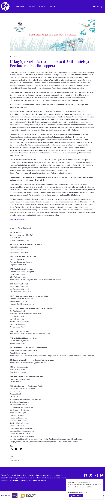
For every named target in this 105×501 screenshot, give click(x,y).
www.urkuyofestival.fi (18, 219)
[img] (85, 475)
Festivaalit (20, 6)
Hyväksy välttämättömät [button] (78, 492)
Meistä (52, 6)
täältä (89, 487)
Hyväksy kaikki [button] (75, 496)
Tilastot (42, 6)
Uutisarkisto (14, 460)
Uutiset (32, 6)
